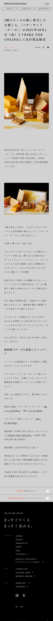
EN (21, 607)
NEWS (19, 547)
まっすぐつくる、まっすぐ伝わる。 (28, 562)
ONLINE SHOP (26, 8)
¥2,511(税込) (36, 410)
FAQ (18, 550)
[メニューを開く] (47, 3)
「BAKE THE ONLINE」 (19, 435)
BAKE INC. (21, 583)
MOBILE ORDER (43, 8)
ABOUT (19, 539)
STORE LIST (9, 8)
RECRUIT (20, 586)
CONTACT (21, 554)
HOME (19, 536)
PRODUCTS (21, 543)
